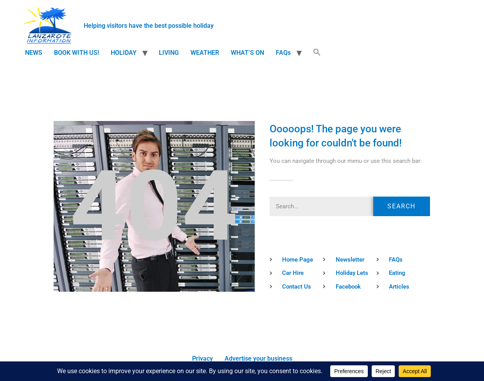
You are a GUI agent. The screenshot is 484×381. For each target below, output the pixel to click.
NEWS (33, 52)
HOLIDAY (124, 52)
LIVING (169, 52)
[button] (317, 53)
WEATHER (205, 52)
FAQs (283, 52)
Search (401, 206)
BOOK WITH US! (76, 52)
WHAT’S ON (247, 52)
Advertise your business (258, 358)
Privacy (202, 358)
